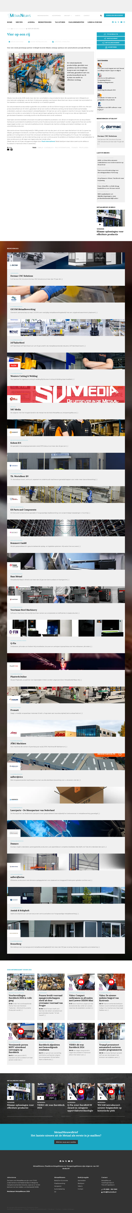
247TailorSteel (17, 342)
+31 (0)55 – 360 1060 (110, 1189)
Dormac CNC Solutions (107, 136)
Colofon (26, 1209)
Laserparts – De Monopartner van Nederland (32, 810)
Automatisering (103, 191)
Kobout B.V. (15, 443)
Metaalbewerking (16, 507)
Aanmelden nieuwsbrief (114, 15)
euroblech (49, 147)
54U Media (15, 409)
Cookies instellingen (68, 1209)
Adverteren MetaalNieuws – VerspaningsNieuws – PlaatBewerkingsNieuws (107, 80)
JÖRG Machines (18, 743)
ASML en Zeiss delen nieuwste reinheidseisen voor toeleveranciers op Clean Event (110, 162)
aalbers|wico (16, 777)
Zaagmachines (15, 707)
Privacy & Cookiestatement (38, 1209)
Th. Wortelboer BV (19, 476)
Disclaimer (51, 1209)
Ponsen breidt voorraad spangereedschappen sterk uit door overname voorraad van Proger (51, 1000)
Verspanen (14, 273)
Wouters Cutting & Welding (23, 376)
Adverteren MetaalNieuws (14, 1209)
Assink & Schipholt (19, 910)
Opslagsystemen (16, 540)
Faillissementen (76, 22)
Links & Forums (95, 22)
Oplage (13, 407)
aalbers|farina (17, 877)
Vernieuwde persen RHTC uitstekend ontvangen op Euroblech (18, 1048)
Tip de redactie (111, 34)
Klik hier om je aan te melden (66, 1142)
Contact (86, 15)
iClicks (36, 1207)
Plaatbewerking (104, 168)
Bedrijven (81, 1183)
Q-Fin (13, 643)
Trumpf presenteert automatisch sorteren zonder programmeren (110, 1047)
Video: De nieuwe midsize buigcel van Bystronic (109, 998)
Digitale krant (111, 38)
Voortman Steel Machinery (23, 610)
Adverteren (56, 15)
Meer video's (66, 1116)
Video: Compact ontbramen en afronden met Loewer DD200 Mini (81, 998)
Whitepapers (103, 60)
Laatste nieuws (103, 153)
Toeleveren (102, 175)
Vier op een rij (18, 34)
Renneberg (15, 944)
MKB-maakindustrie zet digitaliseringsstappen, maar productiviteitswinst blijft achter (108, 196)
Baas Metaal (16, 576)
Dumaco (14, 843)
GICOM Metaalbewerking (22, 309)
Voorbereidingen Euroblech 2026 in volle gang (20, 998)
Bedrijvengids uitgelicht (107, 118)
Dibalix (40, 147)
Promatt (14, 710)
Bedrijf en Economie (16, 993)
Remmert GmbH (18, 543)
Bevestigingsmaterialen (19, 440)
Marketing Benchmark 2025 (107, 90)
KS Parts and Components (23, 509)
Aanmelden (82, 1180)
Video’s (77, 15)
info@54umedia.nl (109, 1192)
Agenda (31, 22)
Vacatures (60, 22)
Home (9, 22)
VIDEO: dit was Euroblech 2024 (76, 1046)
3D (55, 1192)
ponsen (75, 147)
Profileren (83, 147)
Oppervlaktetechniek (105, 158)
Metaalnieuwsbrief (110, 43)
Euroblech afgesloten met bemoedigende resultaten (49, 1047)
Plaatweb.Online (18, 676)
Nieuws (19, 22)
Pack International (62, 147)
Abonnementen (42, 15)
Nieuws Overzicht (19, 28)
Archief (67, 15)
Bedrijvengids (44, 22)
